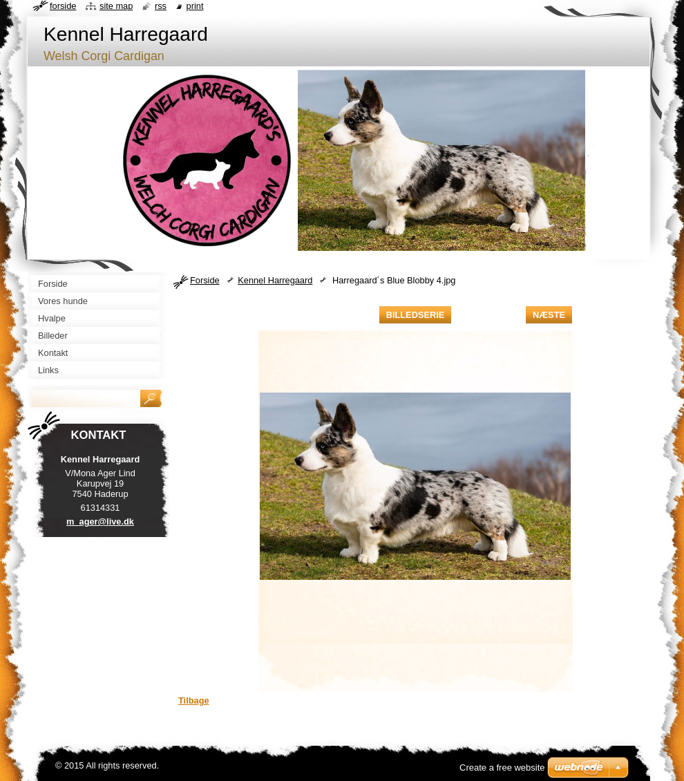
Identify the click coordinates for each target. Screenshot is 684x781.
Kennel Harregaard (275, 280)
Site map (116, 6)
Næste (549, 315)
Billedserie (415, 315)
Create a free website (502, 767)
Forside (205, 280)
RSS (161, 6)
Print (195, 6)
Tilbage (193, 700)
